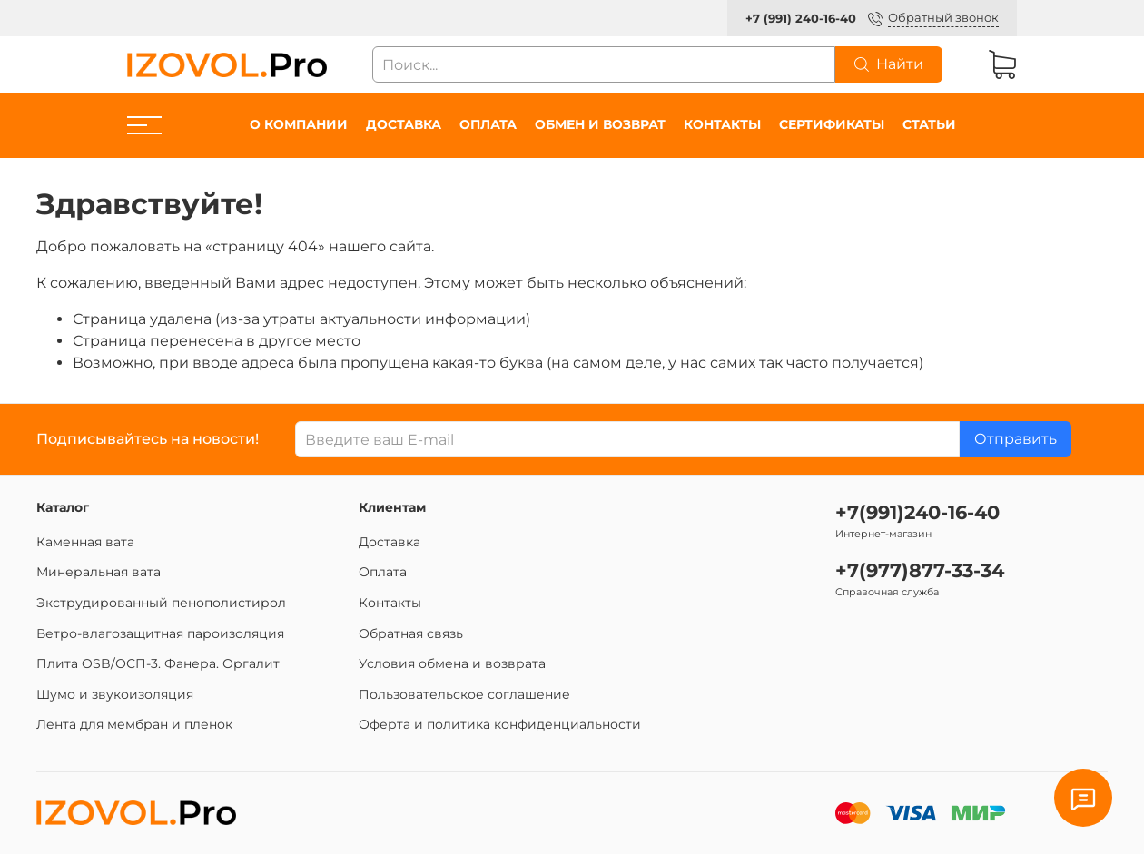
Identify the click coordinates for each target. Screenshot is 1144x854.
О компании (299, 124)
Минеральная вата (98, 572)
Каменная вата (85, 542)
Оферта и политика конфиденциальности (500, 724)
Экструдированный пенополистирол (161, 602)
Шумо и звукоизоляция (114, 694)
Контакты (722, 124)
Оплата (488, 124)
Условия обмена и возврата (452, 663)
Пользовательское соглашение (464, 694)
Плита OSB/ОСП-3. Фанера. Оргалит (158, 663)
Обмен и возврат (600, 124)
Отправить (1015, 438)
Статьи (929, 124)
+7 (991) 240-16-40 (800, 18)
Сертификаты (831, 124)
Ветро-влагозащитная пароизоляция (160, 633)
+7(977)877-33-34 (919, 570)
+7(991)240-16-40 (917, 512)
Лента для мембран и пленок (134, 724)
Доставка (403, 124)
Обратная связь (411, 633)
